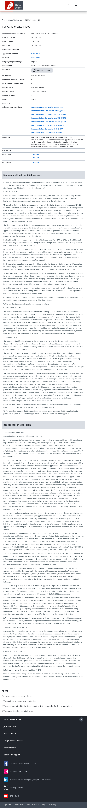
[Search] (69, 6)
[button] (43, 175)
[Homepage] (2, 20)
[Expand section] (81, 719)
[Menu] (75, 6)
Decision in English (42, 70)
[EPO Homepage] (14, 5)
